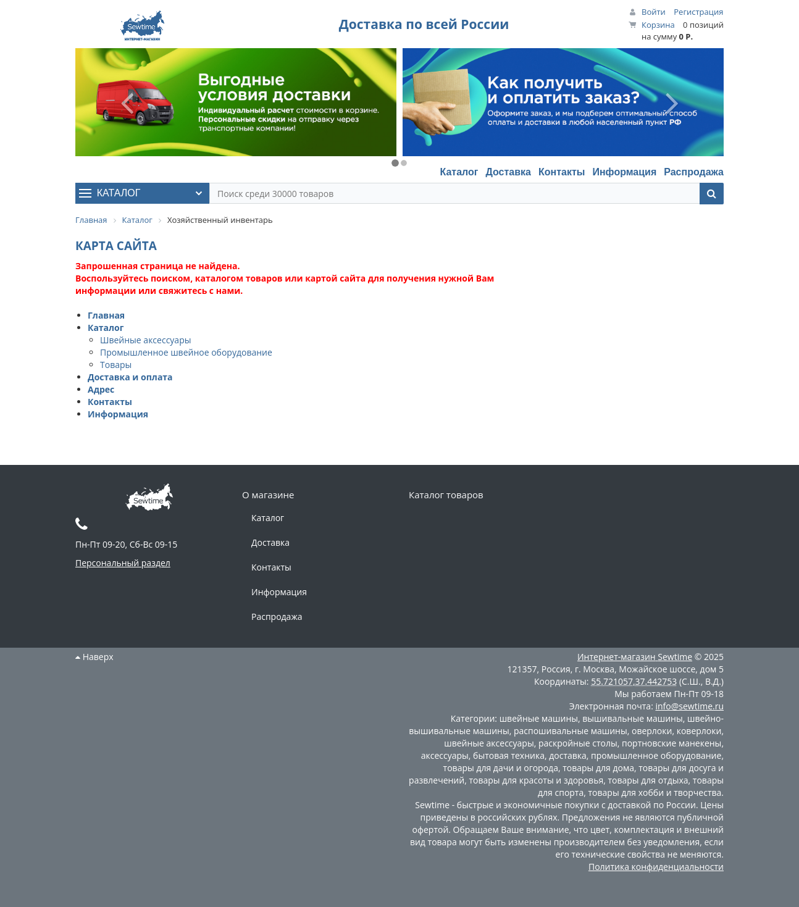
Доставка (508, 172)
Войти (654, 11)
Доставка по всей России (424, 24)
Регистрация (698, 11)
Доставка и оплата (130, 377)
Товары (116, 364)
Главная (106, 315)
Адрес (101, 389)
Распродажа (694, 172)
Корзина (658, 24)
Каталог (459, 172)
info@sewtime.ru (689, 706)
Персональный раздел (122, 563)
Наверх (94, 656)
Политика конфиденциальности (656, 866)
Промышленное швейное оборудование (186, 352)
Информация (624, 172)
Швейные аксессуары (145, 340)
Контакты (561, 172)
